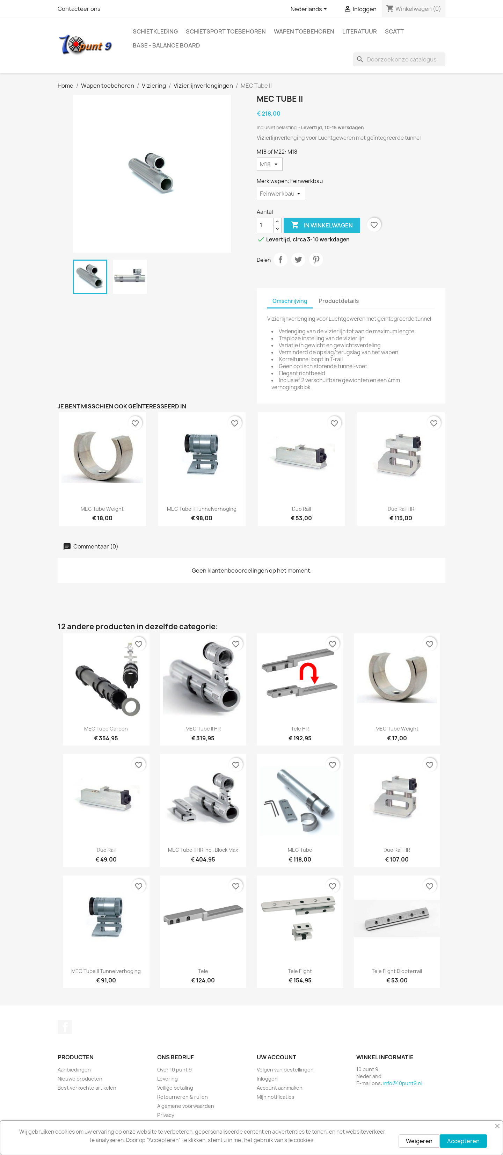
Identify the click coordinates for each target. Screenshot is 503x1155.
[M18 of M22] (270, 164)
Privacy (165, 1115)
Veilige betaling (175, 1087)
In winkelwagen (322, 225)
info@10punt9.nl (402, 1083)
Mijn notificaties (275, 1097)
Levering (167, 1078)
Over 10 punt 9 (174, 1069)
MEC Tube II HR (203, 728)
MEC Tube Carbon (106, 728)
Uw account (276, 1057)
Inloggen (267, 1078)
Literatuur (359, 31)
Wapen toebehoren (304, 31)
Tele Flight (300, 971)
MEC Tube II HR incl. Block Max (203, 850)
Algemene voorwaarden (185, 1106)
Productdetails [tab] (339, 301)
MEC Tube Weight (102, 509)
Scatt (394, 31)
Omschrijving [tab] (289, 301)
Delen (280, 260)
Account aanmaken (279, 1087)
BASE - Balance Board (166, 45)
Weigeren (419, 1141)
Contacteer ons (79, 9)
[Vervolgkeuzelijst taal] (310, 9)
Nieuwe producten (80, 1078)
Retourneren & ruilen (182, 1097)
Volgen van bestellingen (285, 1069)
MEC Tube (300, 850)
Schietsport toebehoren (226, 31)
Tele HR (300, 728)
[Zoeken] (399, 59)
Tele (203, 971)
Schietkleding (155, 31)
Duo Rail (301, 509)
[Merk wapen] (281, 193)
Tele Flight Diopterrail (397, 971)
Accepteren (463, 1141)
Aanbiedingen (74, 1069)
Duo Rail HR (401, 509)
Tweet (298, 260)
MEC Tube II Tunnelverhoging (201, 509)
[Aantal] (265, 225)
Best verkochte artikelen (87, 1087)
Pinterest (316, 260)
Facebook (65, 1027)
